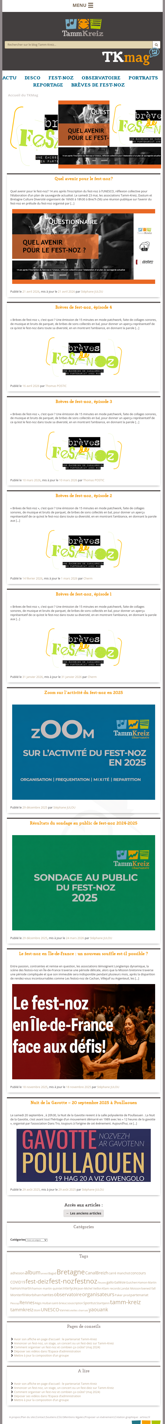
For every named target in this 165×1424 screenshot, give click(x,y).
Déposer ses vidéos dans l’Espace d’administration (47, 1351)
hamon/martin (21, 1288)
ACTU (9, 77)
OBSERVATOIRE (101, 77)
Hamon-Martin (147, 1282)
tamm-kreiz (125, 1302)
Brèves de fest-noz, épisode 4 (83, 307)
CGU (59, 1417)
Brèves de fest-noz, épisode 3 (84, 401)
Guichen (131, 1282)
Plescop (14, 1303)
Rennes (27, 1303)
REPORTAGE (48, 84)
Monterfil (17, 1295)
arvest (44, 1273)
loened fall (148, 1288)
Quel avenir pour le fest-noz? (84, 178)
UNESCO (50, 1309)
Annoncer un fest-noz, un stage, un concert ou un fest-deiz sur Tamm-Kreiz (64, 1343)
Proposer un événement (99, 1417)
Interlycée (70, 1288)
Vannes (64, 1310)
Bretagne (71, 1271)
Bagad (52, 1273)
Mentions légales (74, 1417)
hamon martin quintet (47, 1288)
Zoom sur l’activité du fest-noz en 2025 (83, 692)
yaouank (98, 1309)
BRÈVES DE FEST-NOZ (98, 84)
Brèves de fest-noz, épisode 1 (84, 593)
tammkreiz (21, 1309)
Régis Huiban (43, 1303)
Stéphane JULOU (92, 292)
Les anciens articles (83, 1213)
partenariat (139, 1295)
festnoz (85, 1281)
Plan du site (28, 1417)
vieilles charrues (79, 1310)
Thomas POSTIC (56, 386)
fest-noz (61, 1281)
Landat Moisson (131, 1288)
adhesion (17, 1273)
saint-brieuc (59, 1303)
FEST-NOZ (61, 77)
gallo (110, 1282)
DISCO (32, 77)
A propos (14, 1417)
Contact (40, 1417)
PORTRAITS (143, 77)
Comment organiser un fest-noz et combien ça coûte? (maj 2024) (57, 1347)
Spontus (89, 1303)
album (32, 1272)
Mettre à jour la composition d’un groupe (41, 1355)
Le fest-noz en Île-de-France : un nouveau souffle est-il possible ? (83, 953)
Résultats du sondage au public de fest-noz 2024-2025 (83, 823)
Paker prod (122, 1295)
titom (37, 1310)
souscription (75, 1303)
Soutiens (51, 1417)
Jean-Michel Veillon (90, 1288)
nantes (48, 1294)
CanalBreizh (96, 1273)
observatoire (68, 1294)
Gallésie (120, 1282)
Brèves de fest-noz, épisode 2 (84, 495)
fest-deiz (36, 1281)
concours (138, 1273)
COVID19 (17, 1282)
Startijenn (103, 1303)
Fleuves (102, 1282)
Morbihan (33, 1295)
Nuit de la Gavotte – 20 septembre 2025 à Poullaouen (84, 1102)
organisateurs (98, 1294)
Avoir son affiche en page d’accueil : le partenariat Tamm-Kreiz (55, 1339)
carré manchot (119, 1273)
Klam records (111, 1288)
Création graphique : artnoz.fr (132, 1417)
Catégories (17, 1240)
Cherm (88, 578)
